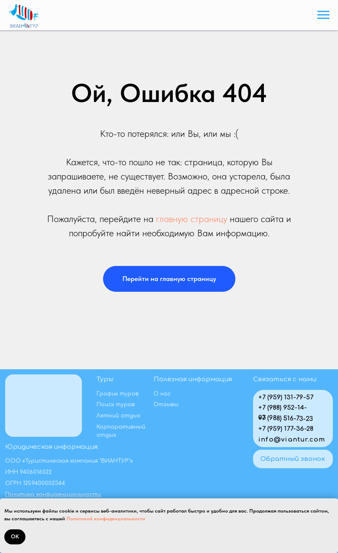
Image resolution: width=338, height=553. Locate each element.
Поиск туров (116, 405)
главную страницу (191, 218)
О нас (162, 394)
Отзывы (165, 405)
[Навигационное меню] (323, 15)
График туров (118, 394)
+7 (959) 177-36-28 (285, 428)
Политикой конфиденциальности (105, 519)
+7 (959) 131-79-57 (285, 397)
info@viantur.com (291, 439)
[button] (293, 459)
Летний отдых (119, 416)
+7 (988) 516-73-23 (285, 418)
